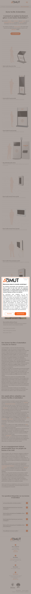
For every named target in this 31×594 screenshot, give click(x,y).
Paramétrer (9, 313)
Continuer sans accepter (25, 279)
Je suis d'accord (20, 313)
